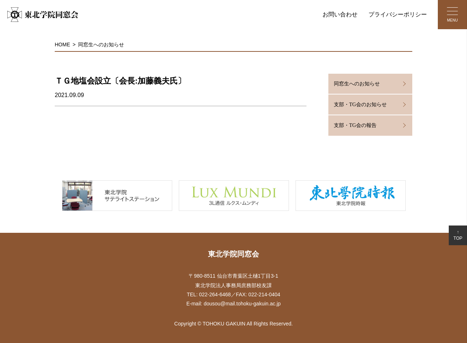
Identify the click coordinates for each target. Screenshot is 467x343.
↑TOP (458, 235)
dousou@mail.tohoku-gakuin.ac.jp (242, 304)
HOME (62, 44)
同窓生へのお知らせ (101, 44)
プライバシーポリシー (397, 14)
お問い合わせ (340, 14)
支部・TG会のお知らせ (360, 104)
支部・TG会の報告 (355, 125)
